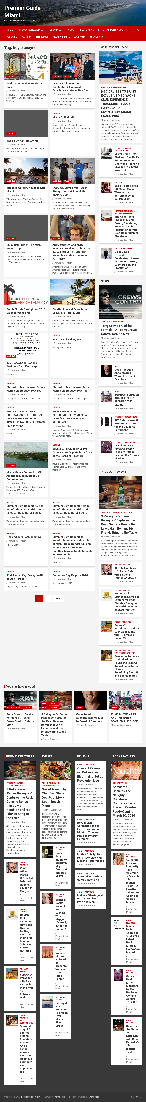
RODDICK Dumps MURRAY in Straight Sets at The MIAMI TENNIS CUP (69, 191)
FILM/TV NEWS (86, 30)
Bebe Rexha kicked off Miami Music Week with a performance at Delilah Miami (126, 192)
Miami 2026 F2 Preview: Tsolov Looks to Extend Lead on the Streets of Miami (126, 452)
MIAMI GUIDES (60, 37)
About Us (79, 37)
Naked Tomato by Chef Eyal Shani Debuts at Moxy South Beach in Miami (54, 797)
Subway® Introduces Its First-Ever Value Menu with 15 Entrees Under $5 (126, 632)
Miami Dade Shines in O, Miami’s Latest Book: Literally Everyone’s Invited (133, 939)
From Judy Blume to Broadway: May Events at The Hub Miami (61, 864)
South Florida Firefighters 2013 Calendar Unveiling (25, 311)
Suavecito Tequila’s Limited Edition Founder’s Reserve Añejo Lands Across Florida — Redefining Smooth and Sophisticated (126, 666)
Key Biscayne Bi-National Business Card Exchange (22, 364)
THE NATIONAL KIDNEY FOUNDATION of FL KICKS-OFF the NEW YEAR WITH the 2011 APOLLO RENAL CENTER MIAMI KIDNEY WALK (25, 418)
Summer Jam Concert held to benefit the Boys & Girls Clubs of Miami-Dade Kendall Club (25, 509)
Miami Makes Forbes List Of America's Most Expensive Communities (23, 476)
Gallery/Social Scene (114, 47)
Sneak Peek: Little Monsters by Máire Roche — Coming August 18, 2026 (132, 989)
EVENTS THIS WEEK (109, 88)
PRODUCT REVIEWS (114, 471)
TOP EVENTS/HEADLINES (30, 30)
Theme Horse (60, 1097)
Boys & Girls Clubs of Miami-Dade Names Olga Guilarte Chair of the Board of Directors (72, 452)
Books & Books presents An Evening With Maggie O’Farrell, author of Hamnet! (61, 914)
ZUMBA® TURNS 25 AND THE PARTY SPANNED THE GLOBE (126, 399)
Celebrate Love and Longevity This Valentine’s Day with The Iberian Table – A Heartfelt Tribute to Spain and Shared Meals (132, 881)
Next (58, 598)
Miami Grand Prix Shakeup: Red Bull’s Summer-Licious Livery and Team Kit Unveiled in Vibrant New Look (126, 162)
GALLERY (26, 37)
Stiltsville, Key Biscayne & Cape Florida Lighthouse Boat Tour (26, 388)
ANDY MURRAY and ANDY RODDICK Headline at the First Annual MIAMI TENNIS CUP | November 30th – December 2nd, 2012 (71, 252)
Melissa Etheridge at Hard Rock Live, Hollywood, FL (90, 898)
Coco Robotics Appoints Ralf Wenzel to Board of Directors (126, 374)
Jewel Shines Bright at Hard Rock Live (89, 878)
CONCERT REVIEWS (85, 764)
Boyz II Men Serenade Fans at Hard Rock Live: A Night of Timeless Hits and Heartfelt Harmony (88, 831)
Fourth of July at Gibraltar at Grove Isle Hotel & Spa (70, 311)
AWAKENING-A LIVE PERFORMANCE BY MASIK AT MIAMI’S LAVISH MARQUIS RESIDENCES (70, 417)
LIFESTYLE (55, 30)
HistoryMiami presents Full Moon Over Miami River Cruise (61, 1014)
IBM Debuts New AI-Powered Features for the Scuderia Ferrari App (126, 425)
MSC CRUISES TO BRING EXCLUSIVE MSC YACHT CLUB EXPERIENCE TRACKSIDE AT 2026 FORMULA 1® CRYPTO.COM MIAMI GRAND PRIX (118, 104)
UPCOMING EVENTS (50, 785)
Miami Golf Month (63, 117)
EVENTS (10, 37)
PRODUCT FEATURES (20, 756)
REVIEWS (83, 756)
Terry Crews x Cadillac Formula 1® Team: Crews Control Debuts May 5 (119, 330)
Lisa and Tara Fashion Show (23, 537)
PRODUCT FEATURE (126, 512)
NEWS (71, 30)
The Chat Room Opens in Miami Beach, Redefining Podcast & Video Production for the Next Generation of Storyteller (126, 226)
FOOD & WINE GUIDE (50, 783)
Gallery (67, 77)
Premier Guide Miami (17, 91)
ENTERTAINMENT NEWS (110, 30)
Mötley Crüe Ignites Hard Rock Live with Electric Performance (90, 858)
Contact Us (96, 37)
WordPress (94, 1097)
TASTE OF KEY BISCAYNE (22, 140)
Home (9, 30)
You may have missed (20, 686)
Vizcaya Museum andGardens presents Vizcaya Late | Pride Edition (61, 966)
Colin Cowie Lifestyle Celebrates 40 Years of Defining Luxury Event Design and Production (127, 260)
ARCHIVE (11, 77)
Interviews (42, 37)
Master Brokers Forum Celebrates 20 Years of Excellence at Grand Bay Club (70, 87)
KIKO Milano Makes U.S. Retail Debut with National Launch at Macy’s (126, 572)
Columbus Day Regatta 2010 (70, 575)
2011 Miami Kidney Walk (67, 339)
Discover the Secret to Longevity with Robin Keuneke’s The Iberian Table (133, 1039)
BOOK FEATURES (124, 756)
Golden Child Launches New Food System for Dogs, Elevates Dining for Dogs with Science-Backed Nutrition (127, 601)
